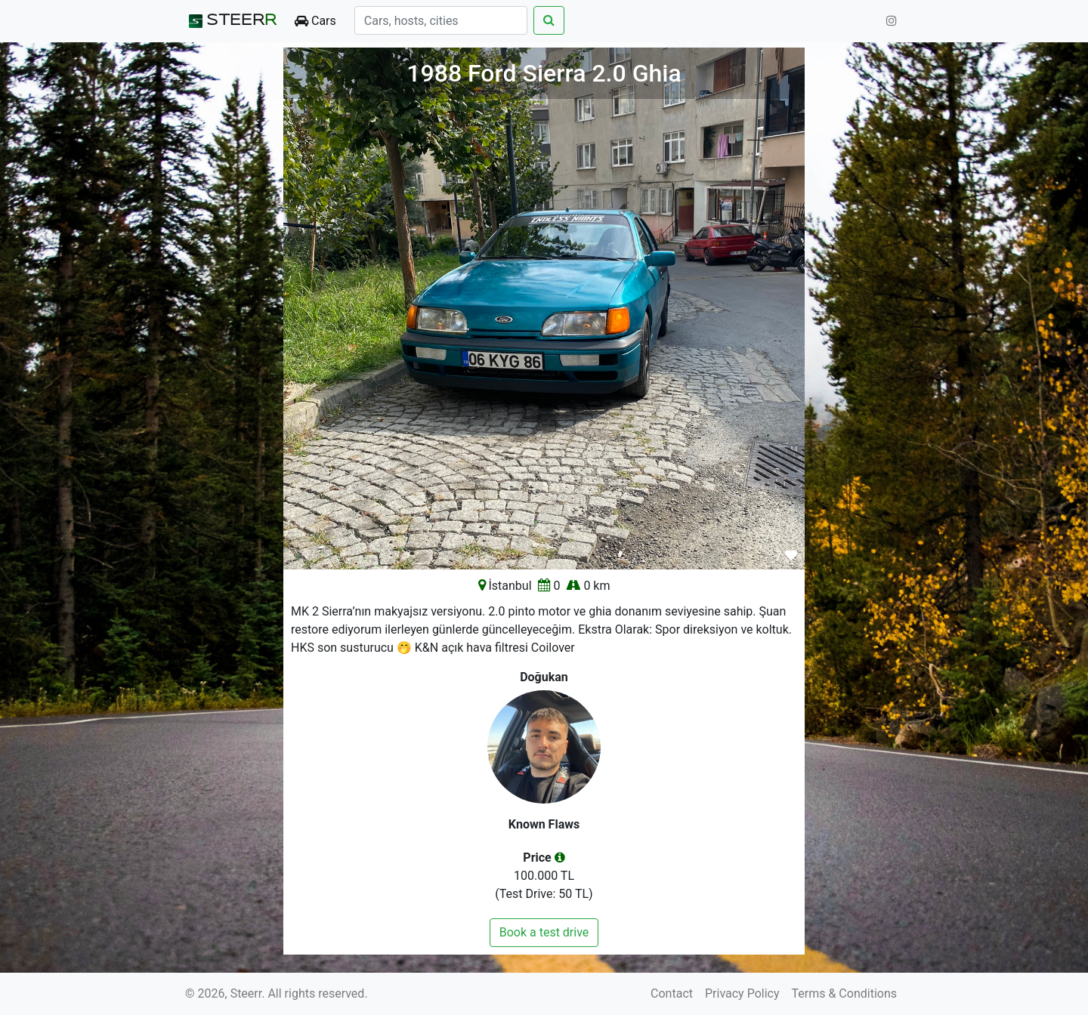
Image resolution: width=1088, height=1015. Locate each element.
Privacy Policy (742, 993)
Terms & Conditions (845, 993)
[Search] (440, 20)
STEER (231, 21)
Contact (672, 993)
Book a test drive (544, 932)
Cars (315, 21)
